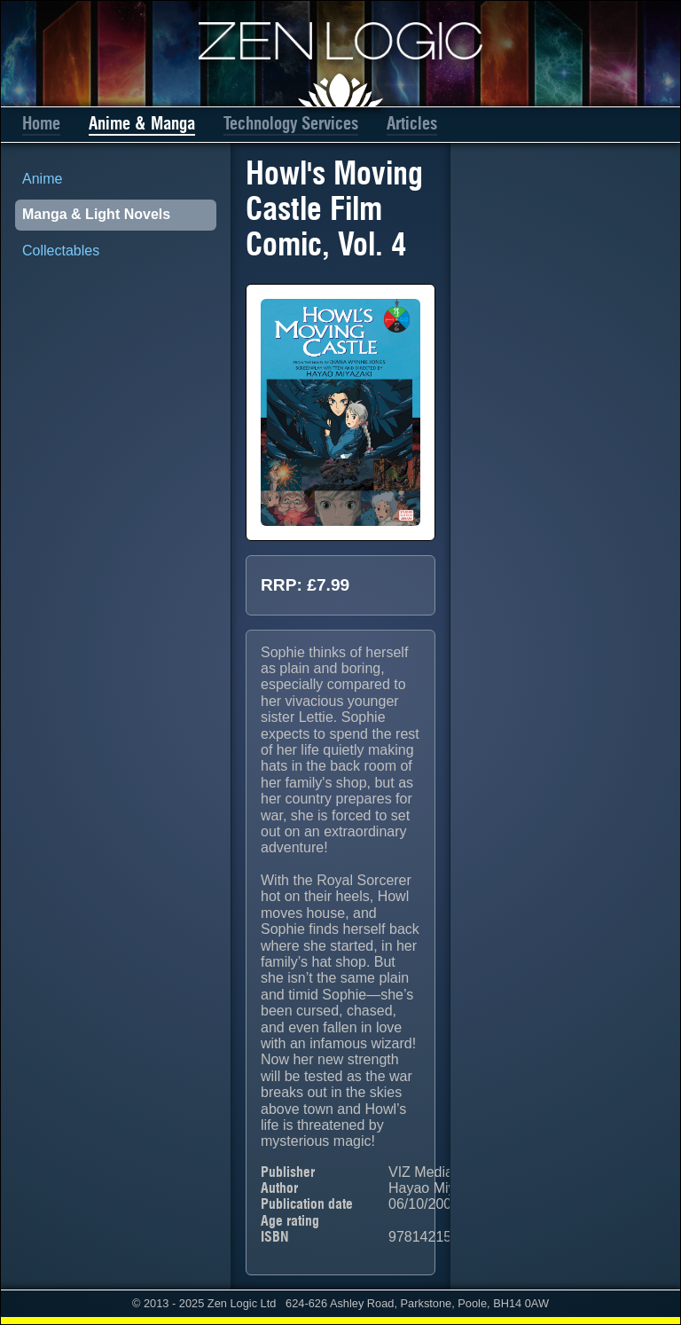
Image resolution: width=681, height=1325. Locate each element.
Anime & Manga (142, 124)
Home (41, 124)
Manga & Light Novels (96, 214)
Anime (42, 178)
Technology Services (290, 124)
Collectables (60, 250)
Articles (412, 124)
